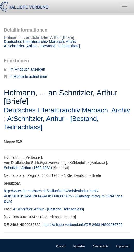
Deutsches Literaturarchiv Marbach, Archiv (40, 41)
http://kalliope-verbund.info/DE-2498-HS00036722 (82, 225)
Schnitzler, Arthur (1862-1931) (28, 168)
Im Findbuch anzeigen (24, 69)
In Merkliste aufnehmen (25, 76)
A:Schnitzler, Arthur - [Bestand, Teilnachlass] (42, 46)
